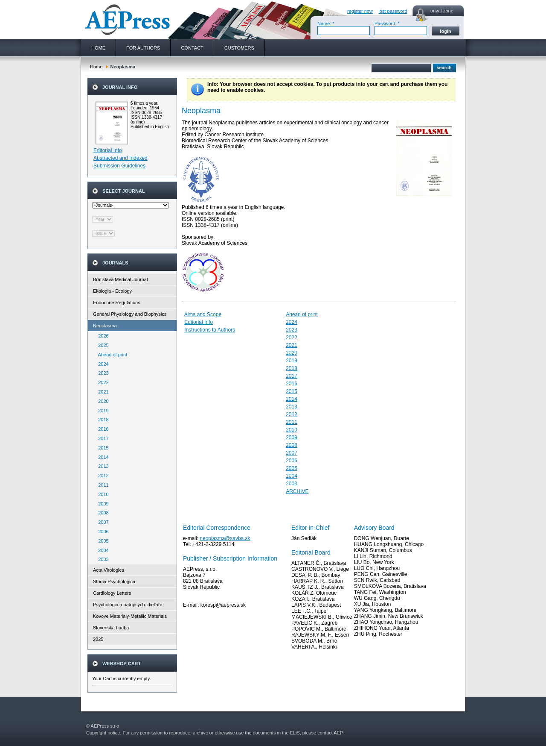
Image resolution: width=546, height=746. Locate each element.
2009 (101, 503)
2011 (101, 485)
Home (96, 66)
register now (360, 11)
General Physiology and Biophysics (129, 314)
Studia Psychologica (114, 581)
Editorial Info (107, 150)
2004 (101, 550)
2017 (101, 438)
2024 (101, 364)
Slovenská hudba (111, 627)
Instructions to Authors (209, 330)
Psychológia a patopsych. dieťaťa (128, 604)
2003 (101, 559)
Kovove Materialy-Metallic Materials (130, 616)
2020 (101, 401)
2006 (101, 531)
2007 (101, 522)
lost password (392, 11)
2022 (101, 382)
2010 (101, 494)
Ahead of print (110, 354)
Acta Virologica (108, 570)
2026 (101, 335)
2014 (101, 457)
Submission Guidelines (119, 166)
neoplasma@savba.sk (225, 538)
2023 (101, 373)
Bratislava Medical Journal (120, 279)
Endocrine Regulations (116, 302)
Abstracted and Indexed (120, 158)
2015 (101, 447)
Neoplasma (105, 325)
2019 (101, 410)
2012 (101, 475)
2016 (101, 429)
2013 (101, 466)
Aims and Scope (202, 314)
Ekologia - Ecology (112, 291)
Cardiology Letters (112, 593)
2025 (101, 345)
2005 (101, 540)
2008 (101, 512)
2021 (101, 391)
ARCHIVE (297, 491)
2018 (101, 419)
